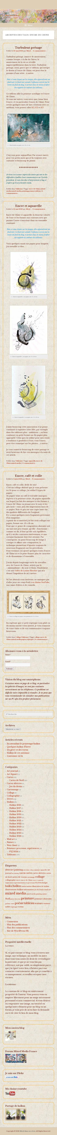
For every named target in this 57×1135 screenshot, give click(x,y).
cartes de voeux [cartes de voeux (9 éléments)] (19, 877)
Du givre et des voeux (17, 750)
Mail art (11, 839)
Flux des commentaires (18, 928)
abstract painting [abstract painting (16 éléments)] (14, 869)
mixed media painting (19, 191)
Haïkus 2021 (15, 820)
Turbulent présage (28, 47)
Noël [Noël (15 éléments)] (7, 898)
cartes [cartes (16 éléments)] (29, 873)
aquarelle (32, 461)
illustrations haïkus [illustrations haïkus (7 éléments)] (14, 889)
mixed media (16, 463)
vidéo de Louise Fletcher (26, 571)
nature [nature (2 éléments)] (44, 894)
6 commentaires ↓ (40, 51)
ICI (33, 107)
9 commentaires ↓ (39, 209)
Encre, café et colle (28, 475)
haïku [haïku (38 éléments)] (8, 886)
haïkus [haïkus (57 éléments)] (17, 886)
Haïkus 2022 (15, 823)
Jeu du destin (15, 786)
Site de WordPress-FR (18, 931)
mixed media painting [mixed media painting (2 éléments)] (34, 894)
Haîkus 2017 (15, 808)
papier (23, 639)
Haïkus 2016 (15, 805)
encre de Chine (34, 189)
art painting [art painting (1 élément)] (15, 873)
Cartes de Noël (16, 780)
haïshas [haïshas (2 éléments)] (29, 886)
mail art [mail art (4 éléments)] (47, 890)
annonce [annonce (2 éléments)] (37, 870)
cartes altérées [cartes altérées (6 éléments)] (39, 873)
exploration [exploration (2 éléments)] (9, 883)
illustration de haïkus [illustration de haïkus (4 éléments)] (40, 886)
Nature (10, 842)
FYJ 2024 (13, 851)
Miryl (28, 51)
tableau (38, 191)
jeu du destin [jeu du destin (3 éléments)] (39, 890)
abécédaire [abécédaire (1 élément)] (26, 870)
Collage (18, 637)
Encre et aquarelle (28, 206)
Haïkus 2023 (15, 827)
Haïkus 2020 (15, 817)
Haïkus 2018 (15, 811)
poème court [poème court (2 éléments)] (9, 903)
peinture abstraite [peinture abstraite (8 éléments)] (43, 899)
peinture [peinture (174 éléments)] (27, 898)
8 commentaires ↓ (39, 479)
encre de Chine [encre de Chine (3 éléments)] (26, 880)
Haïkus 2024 (15, 830)
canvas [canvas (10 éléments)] (22, 873)
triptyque (30, 639)
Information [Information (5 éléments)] (29, 890)
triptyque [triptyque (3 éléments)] (14, 907)
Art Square (12, 774)
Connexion (12, 921)
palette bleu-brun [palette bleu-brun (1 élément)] (15, 899)
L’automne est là (15, 756)
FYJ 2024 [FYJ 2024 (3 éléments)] (38, 883)
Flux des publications (17, 924)
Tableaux (18, 189)
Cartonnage (13, 789)
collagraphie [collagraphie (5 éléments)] (10, 880)
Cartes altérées (14, 783)
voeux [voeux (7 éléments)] (20, 907)
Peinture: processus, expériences (23, 848)
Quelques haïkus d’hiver (19, 747)
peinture (31, 191)
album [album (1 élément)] (32, 870)
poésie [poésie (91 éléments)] (19, 903)
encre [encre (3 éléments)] (18, 880)
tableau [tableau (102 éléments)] (29, 903)
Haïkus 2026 (15, 836)
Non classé (12, 845)
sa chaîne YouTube (40, 582)
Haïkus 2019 (15, 814)
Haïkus (10, 802)
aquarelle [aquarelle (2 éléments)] (43, 870)
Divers (10, 799)
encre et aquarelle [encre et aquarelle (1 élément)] (38, 880)
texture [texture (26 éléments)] (39, 903)
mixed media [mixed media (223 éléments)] (15, 893)
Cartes (10, 777)
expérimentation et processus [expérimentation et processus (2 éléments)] (24, 883)
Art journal (12, 771)
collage (37, 637)
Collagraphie (13, 796)
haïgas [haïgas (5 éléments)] (45, 883)
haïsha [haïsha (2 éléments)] (24, 886)
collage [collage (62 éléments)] (40, 876)
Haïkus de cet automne (18, 753)
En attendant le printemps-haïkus (23, 744)
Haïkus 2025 (15, 833)
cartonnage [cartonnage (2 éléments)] (31, 877)
